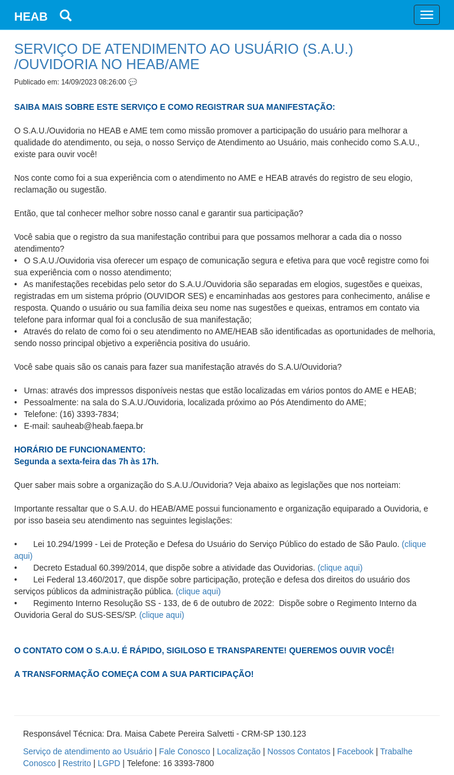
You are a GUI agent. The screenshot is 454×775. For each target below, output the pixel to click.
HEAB (31, 16)
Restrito (77, 763)
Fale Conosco (184, 751)
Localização (239, 751)
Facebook (355, 751)
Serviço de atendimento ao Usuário (88, 751)
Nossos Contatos (298, 751)
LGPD (109, 763)
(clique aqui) (339, 567)
